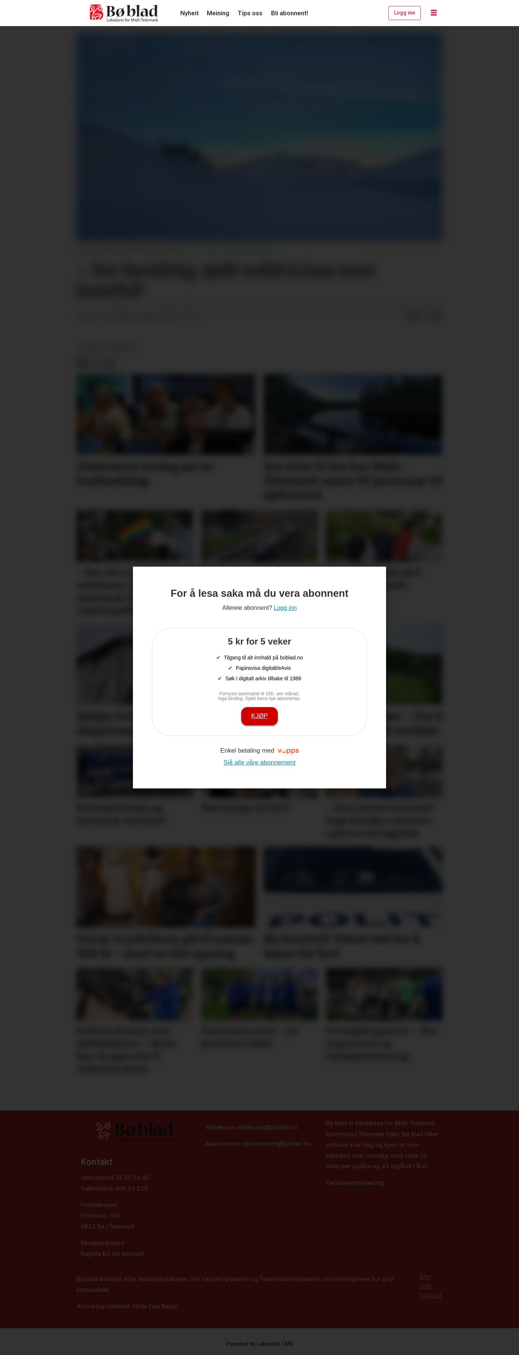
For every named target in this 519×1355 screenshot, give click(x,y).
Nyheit (189, 13)
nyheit (89, 347)
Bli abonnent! (289, 13)
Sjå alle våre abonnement (260, 762)
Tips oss (249, 13)
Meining (218, 13)
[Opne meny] (434, 13)
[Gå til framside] (124, 13)
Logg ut (431, 1295)
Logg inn (404, 13)
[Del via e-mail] (436, 316)
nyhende (121, 347)
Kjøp (259, 715)
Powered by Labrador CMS (259, 1344)
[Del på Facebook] (412, 316)
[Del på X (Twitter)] (424, 316)
